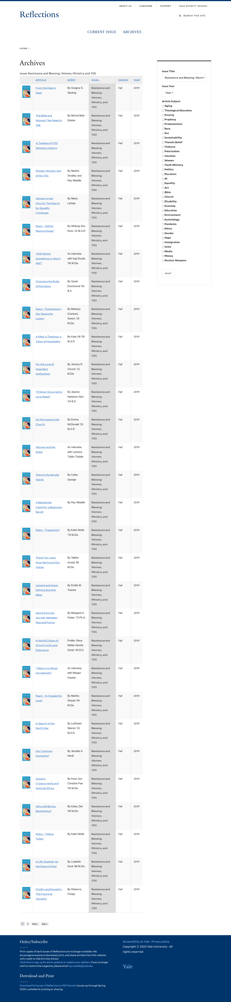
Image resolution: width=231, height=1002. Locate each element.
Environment (172, 214)
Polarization (172, 151)
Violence (170, 146)
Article (41, 79)
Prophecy (170, 119)
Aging (168, 105)
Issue (95, 79)
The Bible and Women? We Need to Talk (49, 120)
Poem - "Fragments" (48, 530)
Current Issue (101, 32)
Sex (167, 133)
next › (35, 923)
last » (44, 923)
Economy (170, 205)
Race (167, 128)
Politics (169, 169)
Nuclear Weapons (175, 260)
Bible (168, 192)
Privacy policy (160, 941)
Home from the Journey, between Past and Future (46, 617)
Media (168, 251)
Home (23, 48)
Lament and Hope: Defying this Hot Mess (47, 590)
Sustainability (173, 137)
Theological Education (178, 110)
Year (137, 79)
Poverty (169, 114)
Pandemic (171, 224)
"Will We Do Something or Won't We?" (48, 258)
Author (71, 79)
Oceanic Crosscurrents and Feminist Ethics (47, 783)
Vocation (170, 155)
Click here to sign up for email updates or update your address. (55, 962)
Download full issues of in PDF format (48, 985)
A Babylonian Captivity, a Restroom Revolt (49, 507)
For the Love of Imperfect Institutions (45, 369)
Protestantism (173, 123)
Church (169, 196)
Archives (132, 32)
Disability (171, 201)
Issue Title (168, 71)
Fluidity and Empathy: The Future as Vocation (49, 894)
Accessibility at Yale (136, 941)
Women (169, 160)
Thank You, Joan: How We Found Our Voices (48, 562)
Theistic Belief (173, 142)
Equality (170, 183)
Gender (169, 233)
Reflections (40, 14)
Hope (168, 237)
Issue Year (168, 86)
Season (123, 79)
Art (167, 187)
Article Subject (171, 101)
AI (166, 178)
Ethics (168, 228)
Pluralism (170, 174)
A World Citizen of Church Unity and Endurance (47, 645)
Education (171, 210)
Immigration (172, 242)
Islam (168, 246)
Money (169, 255)
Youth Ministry (174, 164)
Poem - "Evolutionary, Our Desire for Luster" (49, 313)
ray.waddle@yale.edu (80, 966)
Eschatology (172, 219)
